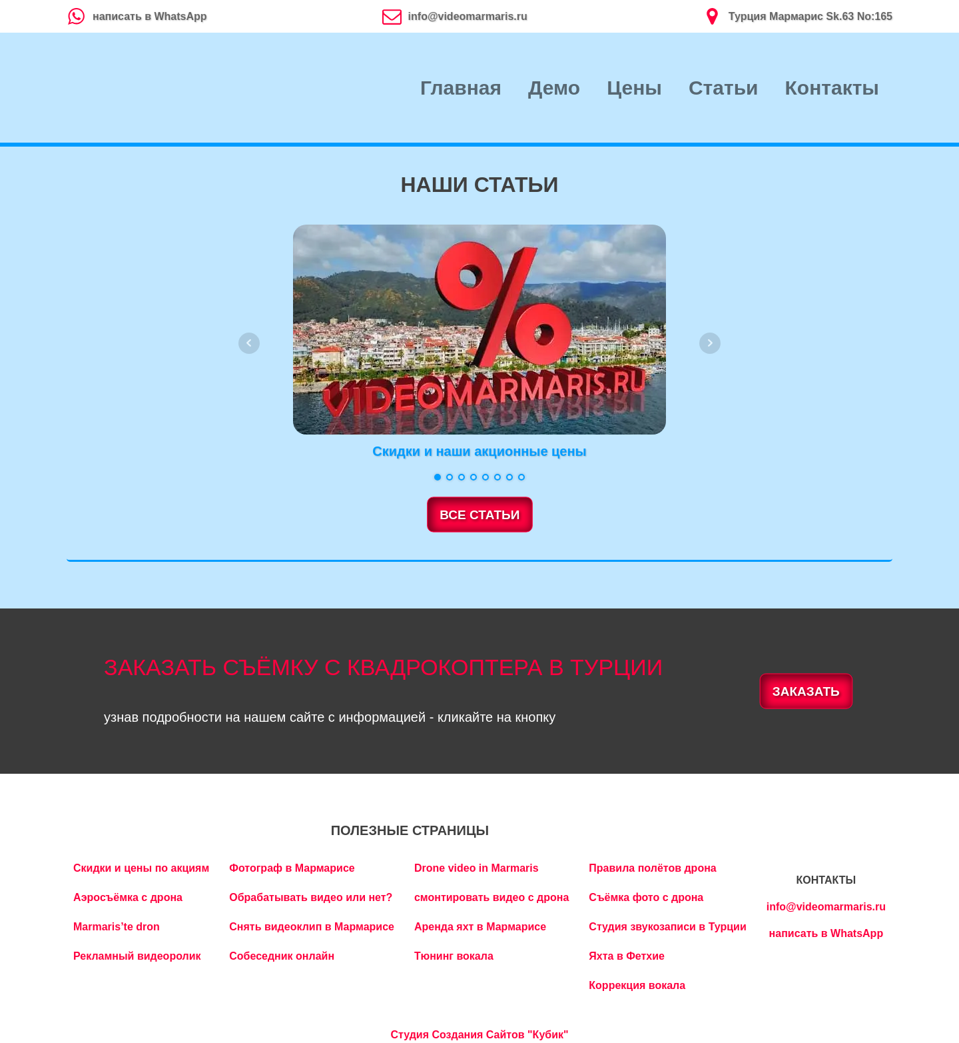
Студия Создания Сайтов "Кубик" (479, 1034)
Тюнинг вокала (453, 956)
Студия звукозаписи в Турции (667, 926)
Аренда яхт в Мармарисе (480, 926)
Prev (249, 343)
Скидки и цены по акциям (141, 868)
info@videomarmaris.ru (826, 906)
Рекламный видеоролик (137, 956)
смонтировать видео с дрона (491, 897)
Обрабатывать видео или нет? (310, 897)
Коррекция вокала (637, 985)
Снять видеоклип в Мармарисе (311, 926)
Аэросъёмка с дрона (127, 897)
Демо (554, 88)
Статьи (724, 88)
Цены (634, 88)
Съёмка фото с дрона (646, 897)
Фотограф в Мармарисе (291, 868)
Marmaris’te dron (116, 926)
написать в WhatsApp (826, 933)
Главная (460, 88)
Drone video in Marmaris (476, 868)
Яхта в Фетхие (627, 956)
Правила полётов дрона (652, 868)
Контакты (832, 88)
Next (710, 343)
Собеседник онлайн (281, 956)
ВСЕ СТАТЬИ (479, 515)
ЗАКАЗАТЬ (806, 691)
